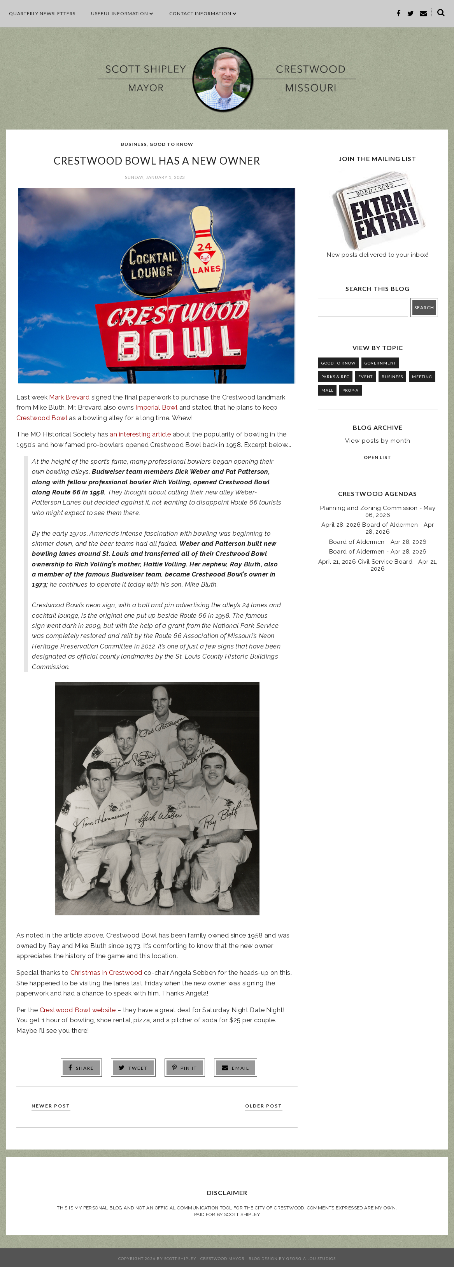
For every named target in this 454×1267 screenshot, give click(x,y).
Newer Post (54, 1104)
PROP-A (350, 390)
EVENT (365, 376)
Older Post (260, 1104)
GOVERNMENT (380, 363)
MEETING (422, 376)
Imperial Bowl (156, 407)
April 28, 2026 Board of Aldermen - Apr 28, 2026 (377, 528)
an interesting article (140, 434)
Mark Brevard (69, 397)
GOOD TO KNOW (171, 144)
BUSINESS (134, 144)
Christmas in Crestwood (106, 972)
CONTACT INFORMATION (203, 13)
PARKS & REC (335, 376)
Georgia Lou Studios (311, 1257)
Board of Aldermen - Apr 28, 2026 (378, 541)
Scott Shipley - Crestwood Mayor (204, 1257)
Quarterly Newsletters (42, 13)
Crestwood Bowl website (78, 1010)
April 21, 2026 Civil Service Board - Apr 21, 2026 (378, 565)
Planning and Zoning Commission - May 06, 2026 (377, 512)
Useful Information (122, 13)
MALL (327, 390)
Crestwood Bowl (41, 418)
